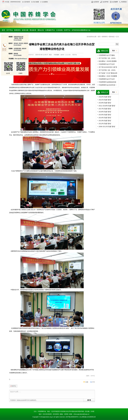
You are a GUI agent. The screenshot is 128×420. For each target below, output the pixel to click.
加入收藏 (35, 2)
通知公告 (40, 30)
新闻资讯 (17, 30)
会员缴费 (114, 2)
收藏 (86, 382)
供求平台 (67, 30)
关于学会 (9, 30)
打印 (93, 382)
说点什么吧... (52, 394)
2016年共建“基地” (105, 112)
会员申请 (104, 2)
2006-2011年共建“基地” (107, 126)
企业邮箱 (44, 2)
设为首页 (26, 2)
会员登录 (95, 2)
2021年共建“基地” (105, 100)
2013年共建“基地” (105, 121)
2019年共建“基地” (105, 103)
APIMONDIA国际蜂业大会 (81, 30)
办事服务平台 (50, 30)
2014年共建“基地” (105, 118)
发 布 (89, 400)
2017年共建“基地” (105, 109)
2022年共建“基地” (105, 97)
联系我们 (123, 2)
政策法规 (25, 30)
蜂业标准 (33, 30)
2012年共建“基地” (105, 123)
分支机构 (59, 30)
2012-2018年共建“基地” (107, 106)
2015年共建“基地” (105, 115)
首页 (3, 30)
